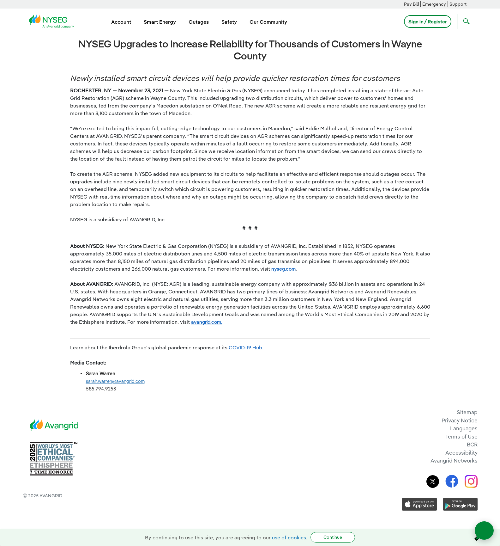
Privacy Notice (459, 420)
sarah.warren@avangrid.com (115, 381)
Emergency (434, 4)
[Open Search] (465, 21)
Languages (463, 428)
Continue (332, 537)
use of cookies (289, 537)
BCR (472, 444)
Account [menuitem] (121, 22)
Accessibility (461, 452)
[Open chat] (484, 530)
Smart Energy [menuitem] (160, 22)
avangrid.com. (206, 322)
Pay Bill (411, 4)
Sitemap (467, 412)
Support (458, 4)
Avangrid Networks (454, 460)
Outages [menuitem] (199, 22)
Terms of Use (461, 436)
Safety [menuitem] (229, 22)
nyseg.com (283, 269)
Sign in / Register (427, 21)
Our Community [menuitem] (268, 22)
